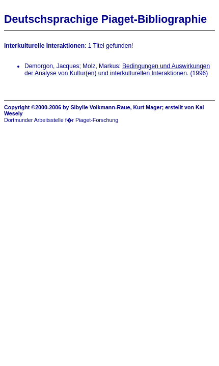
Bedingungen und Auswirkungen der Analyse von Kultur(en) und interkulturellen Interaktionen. (117, 70)
